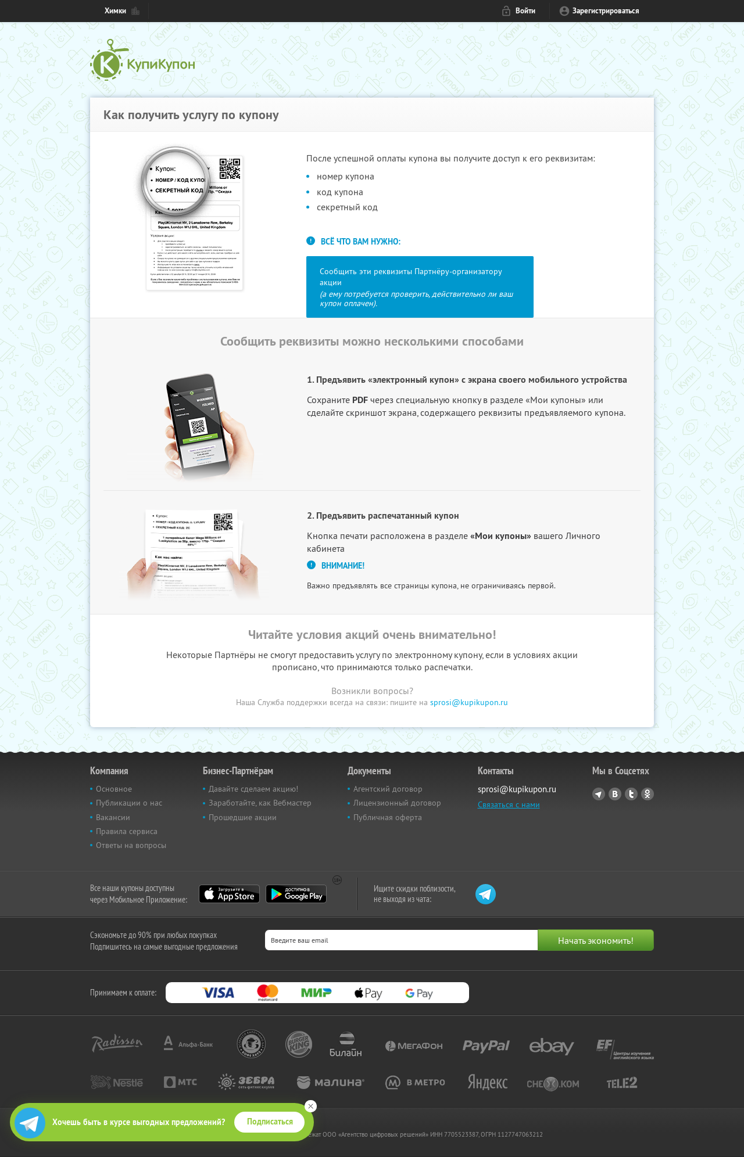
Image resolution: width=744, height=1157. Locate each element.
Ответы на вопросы (131, 845)
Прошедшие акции (243, 817)
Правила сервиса (127, 831)
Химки (115, 11)
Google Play (296, 894)
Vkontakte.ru (615, 794)
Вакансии (113, 817)
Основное (114, 789)
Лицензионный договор (397, 802)
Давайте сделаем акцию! (253, 789)
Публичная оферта (387, 817)
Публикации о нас (129, 802)
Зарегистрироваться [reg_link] (606, 11)
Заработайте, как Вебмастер (260, 802)
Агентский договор (388, 789)
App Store (229, 894)
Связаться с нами (509, 804)
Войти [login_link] (525, 11)
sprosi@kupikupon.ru (469, 702)
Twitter (631, 794)
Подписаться (270, 1121)
